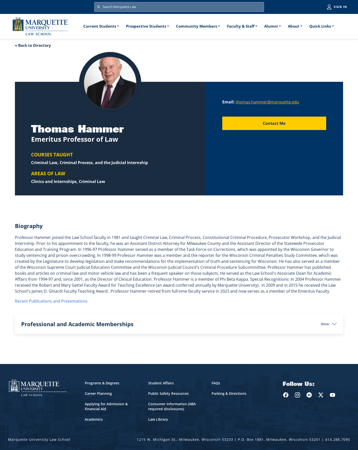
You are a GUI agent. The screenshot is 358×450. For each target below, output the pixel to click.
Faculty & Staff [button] (241, 26)
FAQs (216, 383)
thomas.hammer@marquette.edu (267, 102)
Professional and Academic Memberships (175, 324)
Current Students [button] (99, 26)
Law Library (158, 419)
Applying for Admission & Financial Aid (106, 406)
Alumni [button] (271, 26)
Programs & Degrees (102, 383)
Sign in (340, 7)
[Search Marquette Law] (179, 7)
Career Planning (98, 393)
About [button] (293, 26)
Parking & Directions (229, 393)
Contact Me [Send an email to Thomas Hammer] (274, 123)
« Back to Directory (33, 45)
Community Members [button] (196, 26)
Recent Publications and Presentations (51, 301)
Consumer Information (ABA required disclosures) (172, 406)
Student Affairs (161, 383)
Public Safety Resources (168, 393)
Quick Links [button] (320, 26)
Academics (94, 419)
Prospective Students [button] (146, 26)
